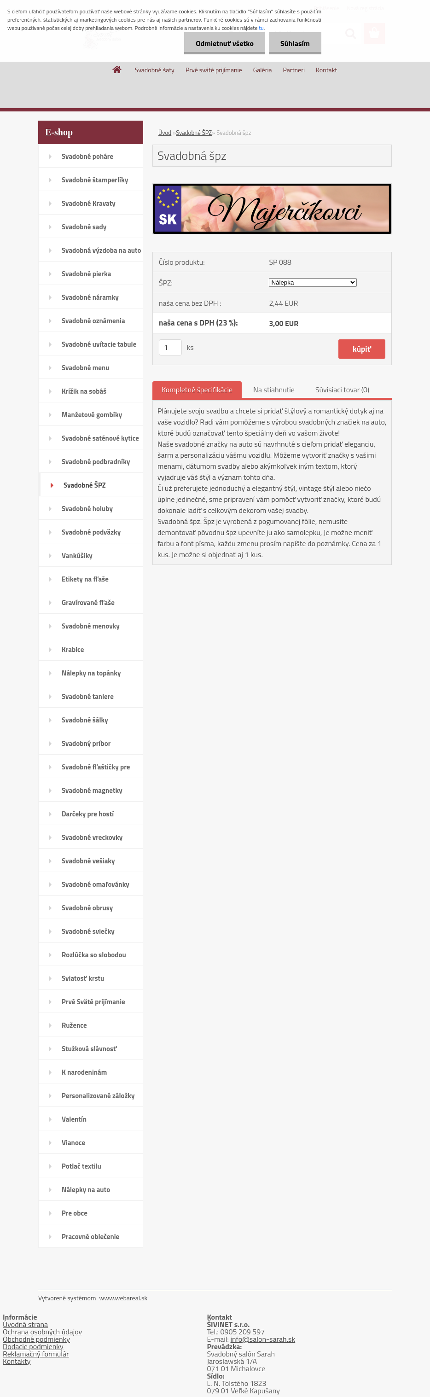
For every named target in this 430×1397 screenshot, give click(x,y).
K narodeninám (84, 1072)
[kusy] (170, 347)
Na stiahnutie (274, 389)
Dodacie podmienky (33, 1346)
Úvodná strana (25, 1324)
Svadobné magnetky (92, 790)
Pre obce (74, 1213)
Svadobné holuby (87, 508)
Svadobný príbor (86, 743)
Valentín (74, 1119)
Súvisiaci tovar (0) (342, 389)
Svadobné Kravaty (89, 203)
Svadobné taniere (88, 696)
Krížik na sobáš (84, 391)
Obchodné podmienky (36, 1339)
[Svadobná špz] (272, 187)
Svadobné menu (86, 367)
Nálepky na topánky (91, 673)
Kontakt (326, 70)
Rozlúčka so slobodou (94, 954)
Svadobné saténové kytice (100, 438)
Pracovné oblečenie (90, 1236)
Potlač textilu (81, 1166)
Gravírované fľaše (88, 602)
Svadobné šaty (154, 70)
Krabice (73, 649)
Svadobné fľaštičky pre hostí (96, 770)
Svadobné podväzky (91, 532)
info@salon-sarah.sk (263, 1339)
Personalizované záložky (98, 1095)
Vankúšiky (77, 555)
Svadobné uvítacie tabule (99, 344)
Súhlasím (295, 43)
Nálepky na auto (86, 1189)
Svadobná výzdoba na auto (101, 250)
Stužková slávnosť (89, 1048)
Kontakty (17, 1361)
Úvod (164, 132)
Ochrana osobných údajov (42, 1331)
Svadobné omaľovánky (95, 884)
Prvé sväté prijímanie (214, 70)
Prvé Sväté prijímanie (93, 1001)
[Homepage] (117, 69)
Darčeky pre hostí (88, 814)
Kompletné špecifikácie (197, 389)
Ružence (74, 1025)
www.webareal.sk (123, 1298)
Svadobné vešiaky (88, 861)
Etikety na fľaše (85, 579)
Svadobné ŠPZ (85, 485)
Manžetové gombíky (92, 414)
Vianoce (73, 1142)
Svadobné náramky (90, 297)
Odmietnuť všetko (225, 43)
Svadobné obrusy (87, 907)
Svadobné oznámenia (93, 320)
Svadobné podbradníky (96, 461)
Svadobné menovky (91, 626)
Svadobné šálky (85, 720)
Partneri (294, 70)
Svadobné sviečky (88, 931)
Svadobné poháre (87, 156)
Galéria (262, 70)
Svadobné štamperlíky (95, 180)
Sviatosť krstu (83, 978)
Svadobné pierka (86, 273)
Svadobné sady (84, 226)
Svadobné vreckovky (92, 837)
